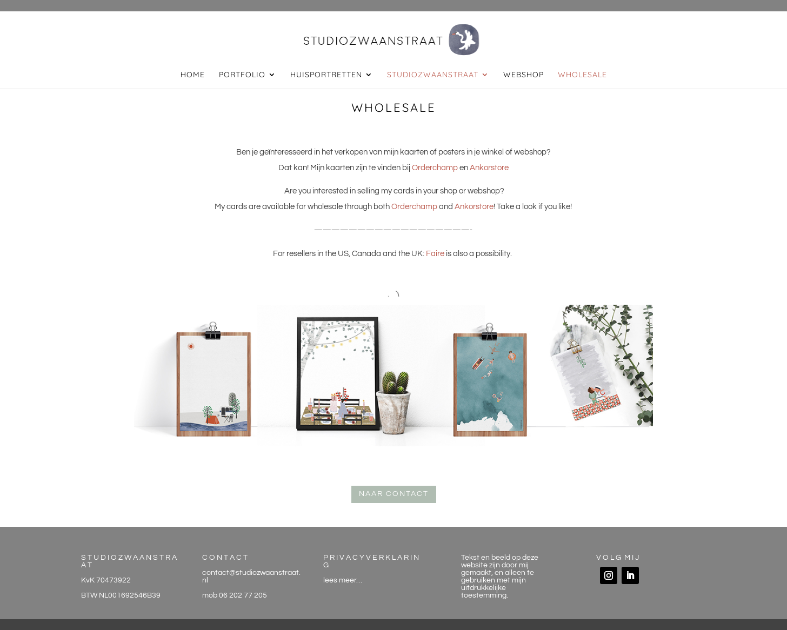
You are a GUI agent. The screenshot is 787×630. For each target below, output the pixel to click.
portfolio (242, 75)
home (193, 75)
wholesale (582, 75)
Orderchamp (435, 168)
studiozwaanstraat (432, 75)
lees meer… (342, 580)
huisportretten (326, 75)
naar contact (394, 494)
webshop (523, 75)
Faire (435, 254)
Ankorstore (489, 168)
